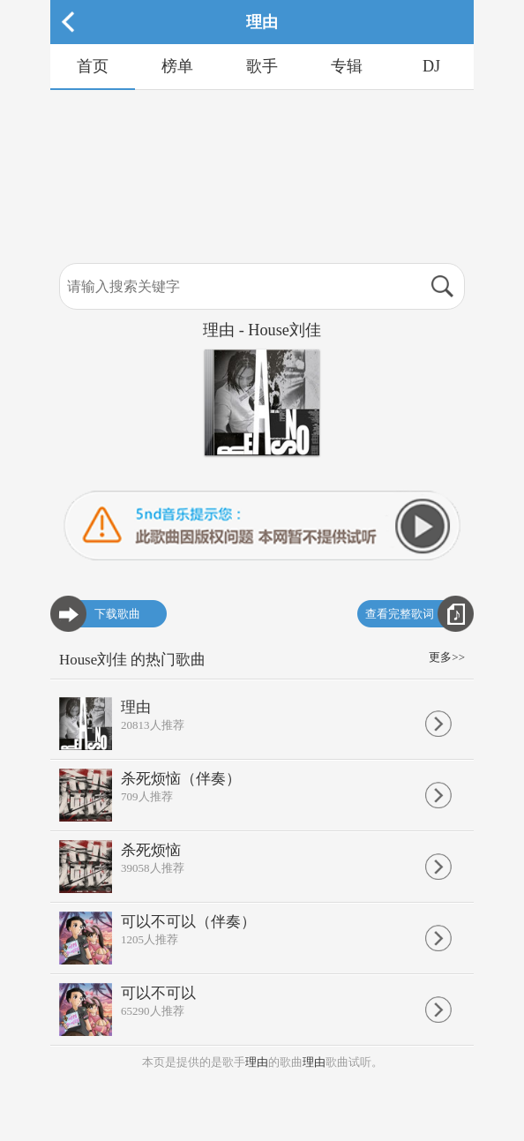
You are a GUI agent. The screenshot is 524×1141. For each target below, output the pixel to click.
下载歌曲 (117, 613)
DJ (431, 66)
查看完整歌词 (399, 613)
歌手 (262, 66)
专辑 (347, 66)
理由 (256, 1062)
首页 (93, 66)
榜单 (177, 66)
